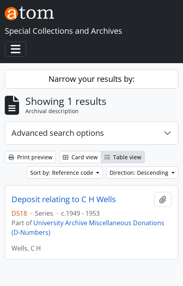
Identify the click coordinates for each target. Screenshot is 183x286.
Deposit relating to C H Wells (64, 199)
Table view (122, 157)
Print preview (30, 157)
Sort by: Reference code (62, 172)
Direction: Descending (140, 172)
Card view (80, 157)
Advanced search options (58, 133)
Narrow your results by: (91, 78)
